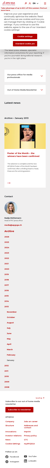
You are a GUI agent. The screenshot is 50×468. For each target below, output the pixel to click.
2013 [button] (6, 306)
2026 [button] (6, 237)
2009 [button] (6, 382)
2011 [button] (6, 371)
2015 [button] (6, 296)
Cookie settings (25, 36)
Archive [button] (9, 231)
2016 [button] (6, 290)
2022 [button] (6, 258)
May (9, 339)
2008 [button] (6, 387)
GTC (26, 440)
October (11, 317)
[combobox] (35, 3)
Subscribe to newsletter (19, 410)
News (7, 440)
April (9, 344)
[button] (25, 76)
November (12, 312)
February (11, 355)
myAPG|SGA (29, 444)
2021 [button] (6, 264)
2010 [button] (6, 376)
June (9, 333)
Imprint (27, 432)
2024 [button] (6, 247)
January (10, 360)
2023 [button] (6, 253)
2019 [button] (6, 274)
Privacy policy (30, 436)
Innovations (10, 432)
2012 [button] (6, 366)
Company (9, 422)
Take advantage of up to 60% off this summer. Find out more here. (24, 9)
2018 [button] (6, 280)
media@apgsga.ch (13, 225)
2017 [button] (6, 285)
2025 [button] (6, 242)
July (8, 328)
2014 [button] (6, 301)
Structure (9, 426)
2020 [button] (6, 269)
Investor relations (13, 436)
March (10, 349)
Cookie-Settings (12, 444)
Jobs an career (31, 422)
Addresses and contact (31, 427)
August (10, 323)
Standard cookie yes (25, 44)
